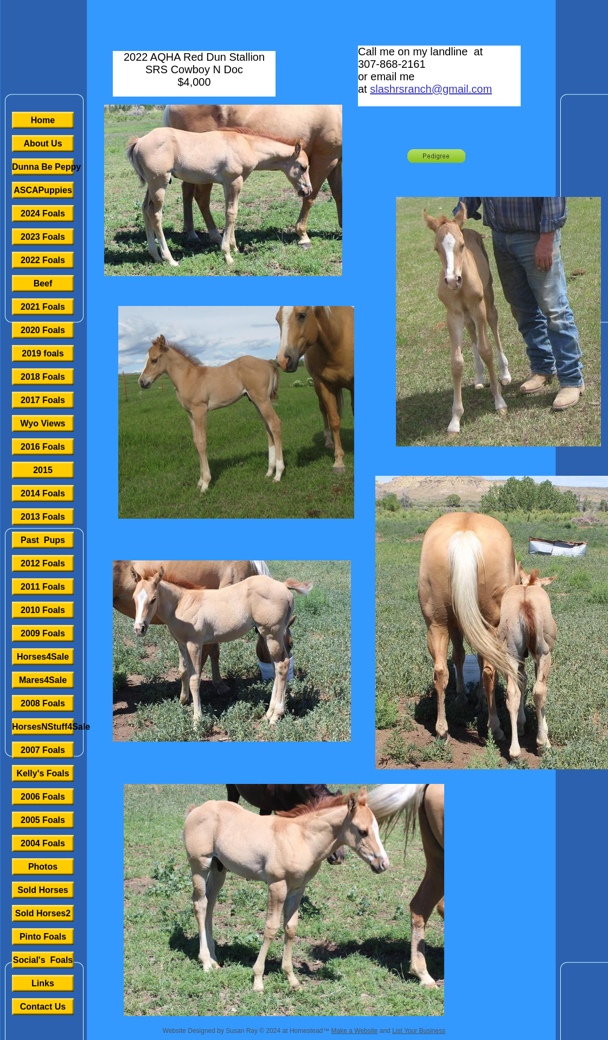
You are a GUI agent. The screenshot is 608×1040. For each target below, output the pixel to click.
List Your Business (418, 1031)
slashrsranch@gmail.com (431, 89)
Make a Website (354, 1031)
